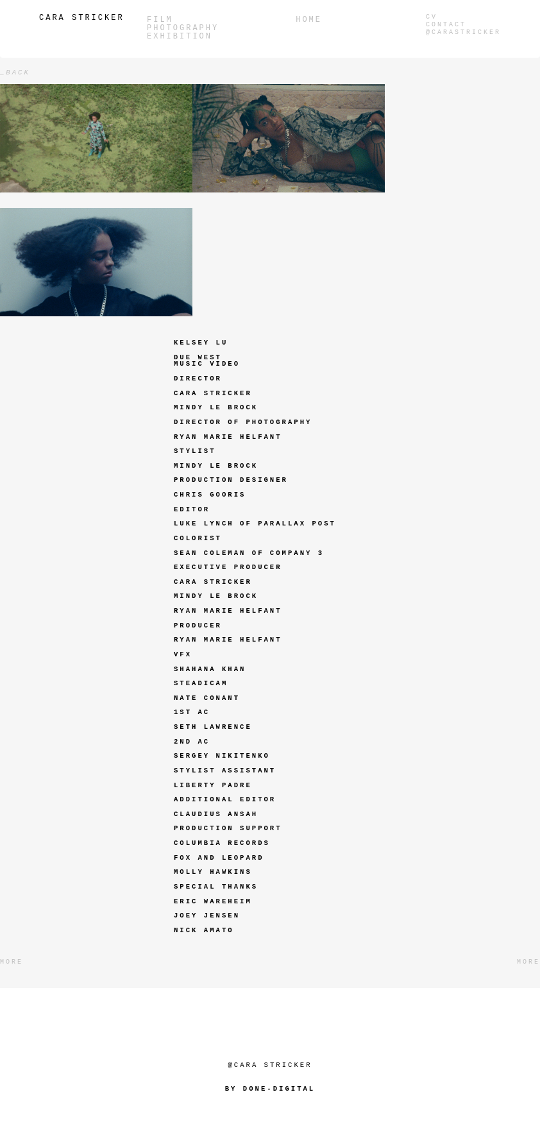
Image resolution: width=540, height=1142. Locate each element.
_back (15, 72)
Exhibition (179, 37)
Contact (446, 24)
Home (309, 20)
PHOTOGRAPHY (183, 28)
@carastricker (463, 32)
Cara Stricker (81, 17)
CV (431, 17)
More (11, 962)
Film (160, 20)
